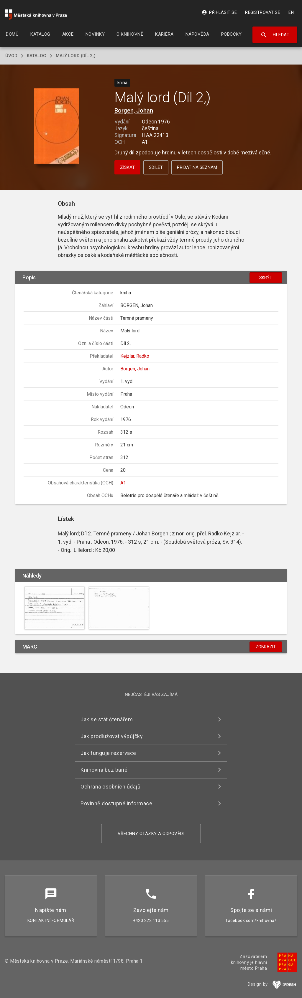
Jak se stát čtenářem (107, 719)
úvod (11, 55)
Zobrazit (266, 646)
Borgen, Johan (133, 110)
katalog (36, 55)
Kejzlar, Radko (134, 356)
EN (291, 12)
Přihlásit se (219, 12)
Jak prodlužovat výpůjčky (112, 736)
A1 (123, 483)
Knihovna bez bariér (105, 770)
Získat (127, 167)
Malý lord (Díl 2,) (76, 55)
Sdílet (156, 167)
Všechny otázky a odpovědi (151, 833)
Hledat (275, 35)
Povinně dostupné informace (116, 803)
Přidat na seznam (197, 167)
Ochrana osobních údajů (110, 786)
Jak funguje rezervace (108, 753)
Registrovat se (262, 12)
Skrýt (265, 277)
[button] (56, 127)
